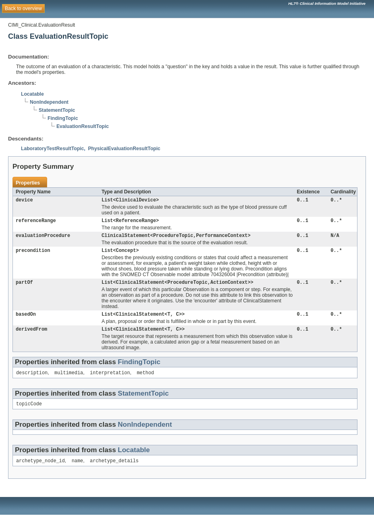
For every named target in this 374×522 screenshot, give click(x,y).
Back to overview (23, 8)
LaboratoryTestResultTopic (52, 148)
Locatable (32, 94)
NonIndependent (49, 102)
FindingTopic (63, 118)
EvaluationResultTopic (82, 126)
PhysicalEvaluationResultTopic (124, 148)
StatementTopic (57, 110)
